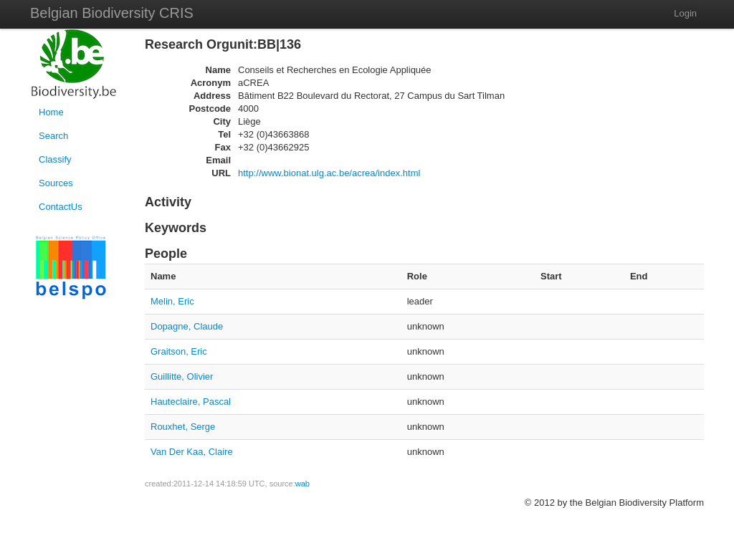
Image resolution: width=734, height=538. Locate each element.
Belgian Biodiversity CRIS (112, 13)
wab (302, 483)
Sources (56, 183)
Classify (55, 159)
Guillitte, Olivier (182, 376)
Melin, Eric (172, 301)
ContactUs (60, 206)
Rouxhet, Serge (183, 426)
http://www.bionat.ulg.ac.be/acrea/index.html (329, 173)
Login (685, 13)
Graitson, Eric (179, 351)
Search (53, 135)
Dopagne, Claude (187, 326)
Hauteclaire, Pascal (191, 401)
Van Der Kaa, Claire (192, 451)
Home (51, 112)
